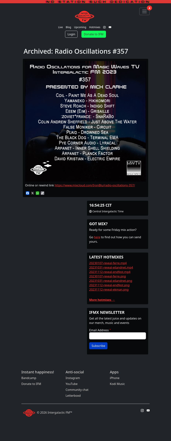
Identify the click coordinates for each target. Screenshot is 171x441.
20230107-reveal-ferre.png (107, 276)
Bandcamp (28, 378)
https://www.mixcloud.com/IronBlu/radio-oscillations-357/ (95, 185)
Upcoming (80, 27)
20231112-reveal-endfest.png (109, 285)
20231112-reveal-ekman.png (109, 290)
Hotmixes (94, 27)
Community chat (77, 390)
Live (60, 27)
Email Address (99, 330)
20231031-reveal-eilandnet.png (110, 281)
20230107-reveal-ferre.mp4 (108, 263)
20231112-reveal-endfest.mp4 (109, 272)
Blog (68, 27)
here (97, 237)
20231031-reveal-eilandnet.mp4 (111, 267)
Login (71, 34)
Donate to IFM (94, 34)
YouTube (72, 384)
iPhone (114, 378)
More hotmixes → (102, 300)
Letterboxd (73, 396)
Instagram (73, 378)
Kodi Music (117, 384)
